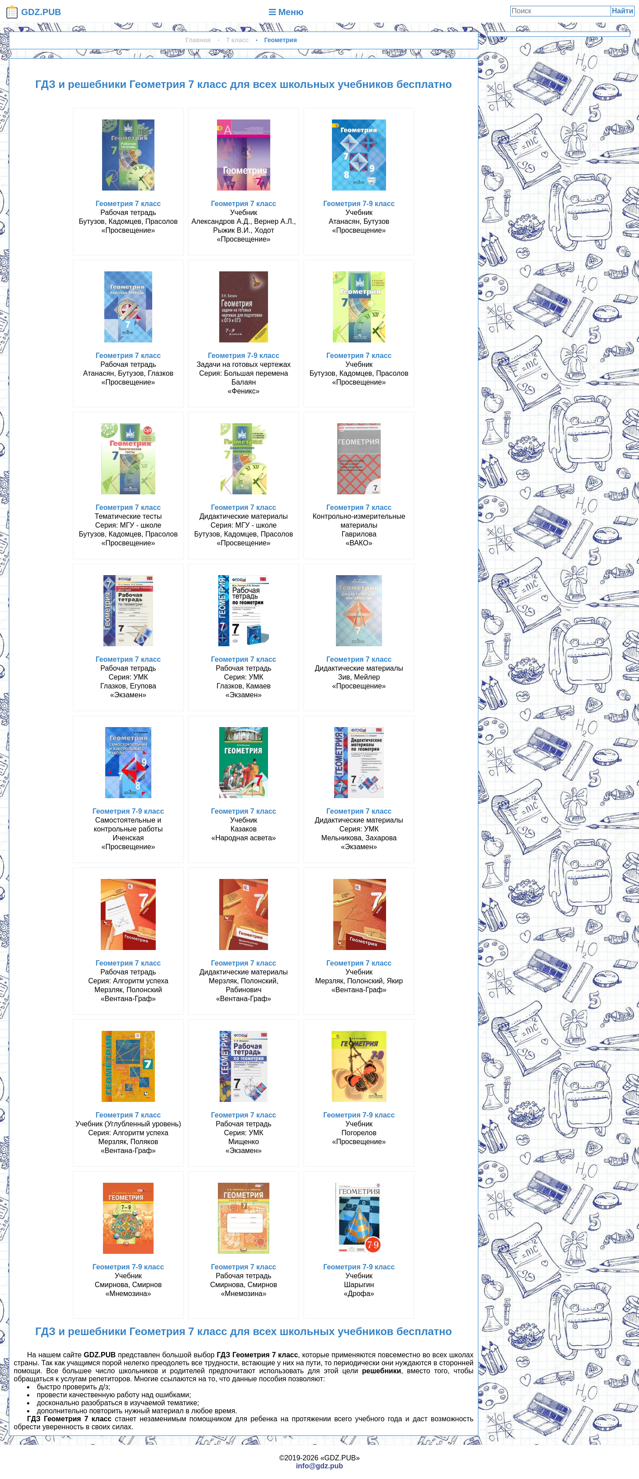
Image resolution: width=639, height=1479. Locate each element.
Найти (622, 11)
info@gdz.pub (319, 1466)
